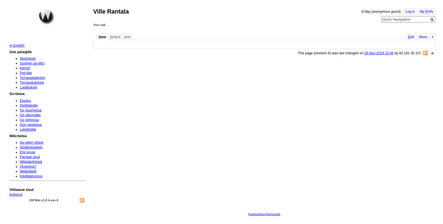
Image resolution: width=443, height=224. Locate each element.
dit (411, 37)
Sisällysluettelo (31, 147)
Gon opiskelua (31, 125)
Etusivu (25, 101)
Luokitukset (28, 87)
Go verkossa (29, 120)
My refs (426, 12)
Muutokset (28, 59)
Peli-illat (26, 73)
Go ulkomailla (30, 115)
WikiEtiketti (28, 171)
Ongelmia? (28, 167)
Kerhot (25, 68)
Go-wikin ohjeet (32, 143)
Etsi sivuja (27, 152)
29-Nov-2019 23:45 (379, 53)
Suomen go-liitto (32, 63)
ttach (115, 37)
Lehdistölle (28, 130)
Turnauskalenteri (32, 78)
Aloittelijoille (29, 105)
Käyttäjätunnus (31, 176)
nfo (127, 37)
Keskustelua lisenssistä (264, 214)
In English (16, 46)
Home (47, 17)
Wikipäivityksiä (31, 162)
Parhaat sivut (30, 157)
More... (424, 37)
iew (102, 37)
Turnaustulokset (32, 83)
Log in (410, 12)
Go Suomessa (31, 110)
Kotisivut (15, 195)
